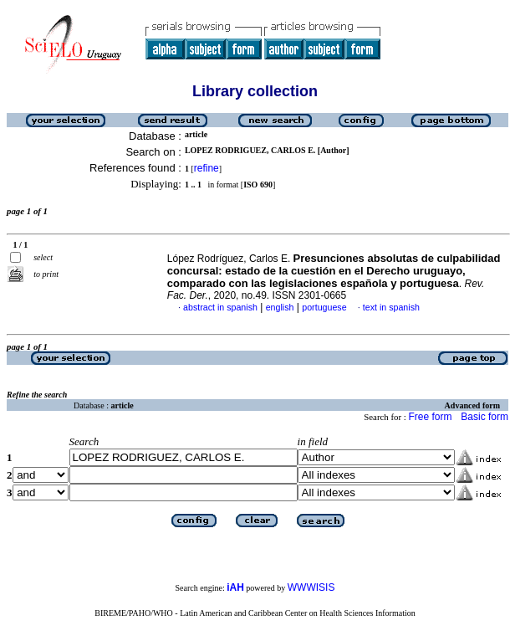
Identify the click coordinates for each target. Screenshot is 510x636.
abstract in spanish (220, 307)
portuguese (324, 307)
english (280, 307)
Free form (429, 417)
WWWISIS (311, 587)
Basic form (484, 417)
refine (206, 168)
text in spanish (391, 307)
